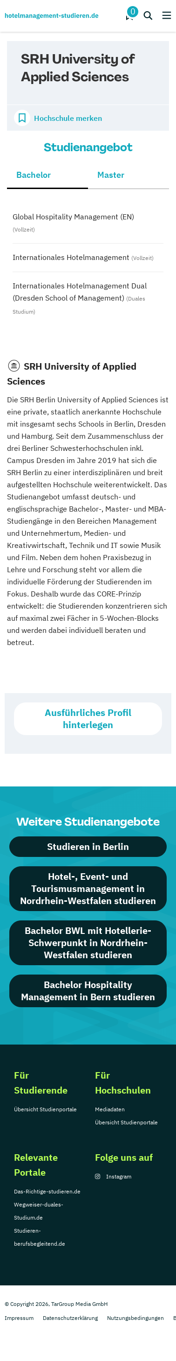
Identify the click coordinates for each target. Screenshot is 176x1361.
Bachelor (33, 174)
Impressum (19, 1317)
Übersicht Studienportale (45, 1109)
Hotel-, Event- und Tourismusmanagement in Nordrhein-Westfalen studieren (88, 888)
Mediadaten (110, 1109)
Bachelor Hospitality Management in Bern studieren (88, 990)
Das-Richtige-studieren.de (47, 1191)
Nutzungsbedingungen (135, 1317)
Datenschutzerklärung (70, 1317)
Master (110, 174)
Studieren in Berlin (88, 846)
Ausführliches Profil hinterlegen (88, 718)
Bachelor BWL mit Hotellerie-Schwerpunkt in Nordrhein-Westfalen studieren (88, 942)
